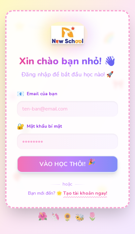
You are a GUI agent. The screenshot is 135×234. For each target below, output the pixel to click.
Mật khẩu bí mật (39, 126)
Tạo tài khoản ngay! (85, 193)
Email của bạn (37, 93)
